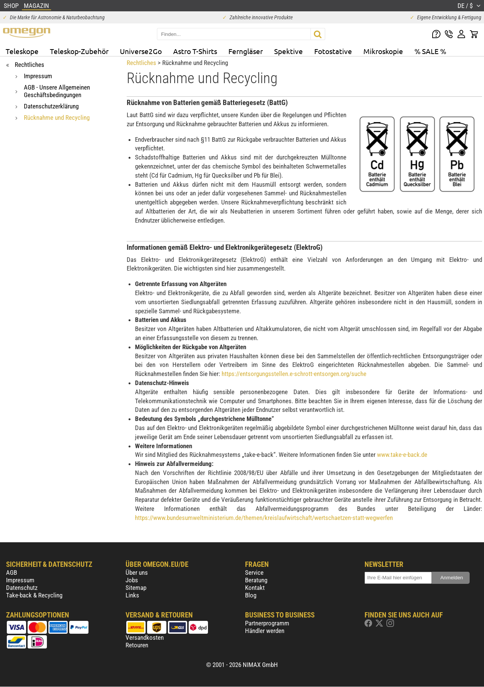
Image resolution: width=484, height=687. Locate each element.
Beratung (256, 580)
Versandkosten (145, 637)
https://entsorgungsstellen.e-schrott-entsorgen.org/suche (294, 374)
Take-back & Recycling (34, 595)
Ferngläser (245, 51)
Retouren (137, 645)
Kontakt (255, 587)
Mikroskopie (383, 51)
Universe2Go (141, 51)
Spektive (288, 51)
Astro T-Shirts (195, 51)
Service (254, 572)
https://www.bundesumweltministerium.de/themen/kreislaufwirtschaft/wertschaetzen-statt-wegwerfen (264, 517)
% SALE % (430, 51)
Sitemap (136, 587)
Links (132, 595)
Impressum (20, 580)
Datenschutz (21, 587)
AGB (11, 572)
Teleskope (22, 51)
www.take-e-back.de (402, 454)
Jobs (132, 580)
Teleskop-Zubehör (79, 51)
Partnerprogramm (267, 623)
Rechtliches (141, 63)
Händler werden (264, 630)
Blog (250, 595)
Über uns (137, 572)
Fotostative (333, 51)
